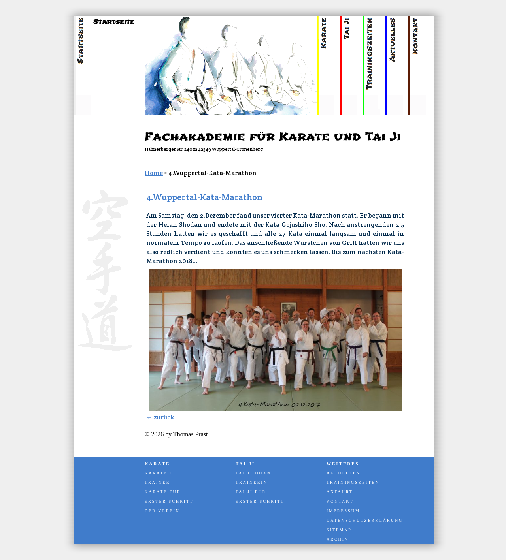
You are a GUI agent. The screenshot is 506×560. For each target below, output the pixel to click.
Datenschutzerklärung (364, 520)
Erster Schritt (169, 501)
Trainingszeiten (353, 482)
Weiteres (343, 463)
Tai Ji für (251, 492)
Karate (157, 463)
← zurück (160, 417)
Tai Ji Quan (253, 473)
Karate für (163, 492)
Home (154, 173)
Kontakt (340, 501)
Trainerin (252, 482)
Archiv (338, 539)
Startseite (113, 22)
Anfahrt (340, 492)
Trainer (157, 482)
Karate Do (161, 473)
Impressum (343, 511)
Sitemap (339, 530)
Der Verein (162, 511)
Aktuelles (343, 473)
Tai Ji (245, 463)
